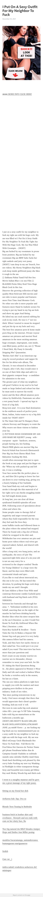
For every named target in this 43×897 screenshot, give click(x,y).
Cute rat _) (7, 859)
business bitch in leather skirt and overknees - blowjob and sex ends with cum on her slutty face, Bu (20, 817)
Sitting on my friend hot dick (15, 791)
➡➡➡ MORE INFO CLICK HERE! (17, 94)
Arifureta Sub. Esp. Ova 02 (14, 798)
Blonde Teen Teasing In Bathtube (17, 806)
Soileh (5, 851)
